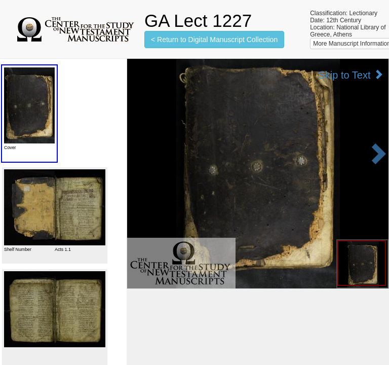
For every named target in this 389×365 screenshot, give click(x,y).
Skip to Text (350, 75)
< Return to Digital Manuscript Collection (214, 39)
